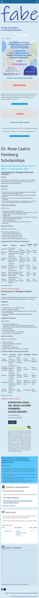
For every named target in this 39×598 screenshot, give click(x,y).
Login (3, 38)
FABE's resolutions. (13, 497)
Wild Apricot (21, 596)
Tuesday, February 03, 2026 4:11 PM (21, 532)
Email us (4, 584)
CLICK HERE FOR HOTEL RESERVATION (19, 136)
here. (35, 494)
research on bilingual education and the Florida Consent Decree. (18, 501)
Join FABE (8, 38)
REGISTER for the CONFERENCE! (19, 104)
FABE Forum (8, 531)
